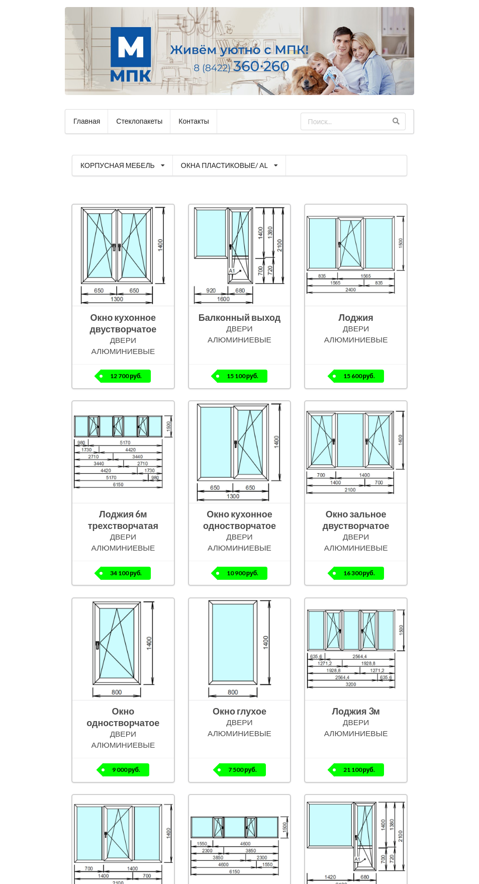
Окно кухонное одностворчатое (239, 519)
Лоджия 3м (355, 711)
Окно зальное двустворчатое (356, 519)
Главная (86, 121)
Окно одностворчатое (122, 716)
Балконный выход (240, 317)
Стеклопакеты (139, 121)
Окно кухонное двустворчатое (122, 323)
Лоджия (356, 317)
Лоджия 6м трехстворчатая (123, 519)
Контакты (193, 121)
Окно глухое (239, 711)
